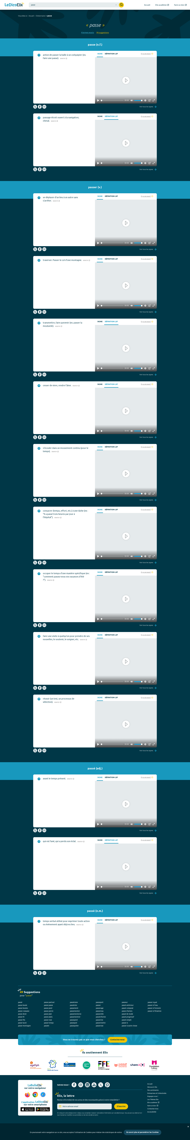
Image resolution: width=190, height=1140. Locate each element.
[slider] (112, 100)
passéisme (74, 1002)
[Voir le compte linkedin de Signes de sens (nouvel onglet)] (87, 1084)
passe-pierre (48, 1011)
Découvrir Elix (152, 1087)
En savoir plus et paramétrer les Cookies (142, 1132)
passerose (99, 1026)
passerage (99, 1008)
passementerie (75, 1014)
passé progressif (128, 1017)
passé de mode (127, 1014)
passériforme (101, 1017)
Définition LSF (111, 54)
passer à (125, 1023)
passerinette (101, 1023)
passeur (125, 1002)
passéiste (73, 1005)
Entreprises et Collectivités (156, 1093)
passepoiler (74, 1026)
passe (49, 16)
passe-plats (48, 1017)
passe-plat (48, 1014)
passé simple (126, 1020)
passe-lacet (22, 1023)
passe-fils (21, 1020)
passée (46, 1026)
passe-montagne (24, 1026)
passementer (75, 1011)
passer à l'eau (153, 1005)
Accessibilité (151, 1112)
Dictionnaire (40, 16)
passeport (99, 1002)
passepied (74, 1020)
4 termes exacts (87, 32)
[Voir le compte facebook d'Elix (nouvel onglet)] (74, 1084)
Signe (99, 54)
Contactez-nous (117, 1039)
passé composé (127, 1008)
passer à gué (152, 1002)
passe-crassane (23, 1011)
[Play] (98, 100)
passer (98, 1005)
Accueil (31, 16)
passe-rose (48, 1020)
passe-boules (23, 1008)
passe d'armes (127, 1011)
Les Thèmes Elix (152, 1099)
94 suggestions (102, 32)
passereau (99, 1011)
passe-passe (48, 1005)
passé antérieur (128, 1005)
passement (74, 1008)
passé (20, 1002)
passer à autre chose (129, 1026)
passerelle (100, 1014)
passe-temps (49, 1023)
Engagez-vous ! (152, 1096)
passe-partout (49, 1002)
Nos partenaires (153, 1090)
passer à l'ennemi (154, 1008)
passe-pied (48, 1008)
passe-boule (22, 1005)
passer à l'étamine (154, 1011)
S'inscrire (121, 1106)
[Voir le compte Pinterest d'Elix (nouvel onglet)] (107, 1084)
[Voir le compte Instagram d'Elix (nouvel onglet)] (80, 1084)
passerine (99, 1020)
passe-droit (22, 1014)
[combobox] (76, 4)
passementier (75, 1017)
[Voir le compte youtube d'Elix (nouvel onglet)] (94, 1084)
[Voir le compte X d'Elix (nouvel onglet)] (100, 1084)
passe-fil (21, 1017)
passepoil (73, 1023)
